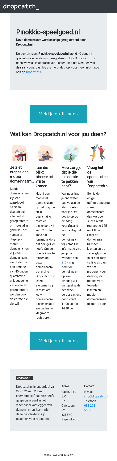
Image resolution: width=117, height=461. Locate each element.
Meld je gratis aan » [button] (59, 114)
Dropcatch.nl (34, 72)
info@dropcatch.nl (96, 396)
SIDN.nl (66, 262)
